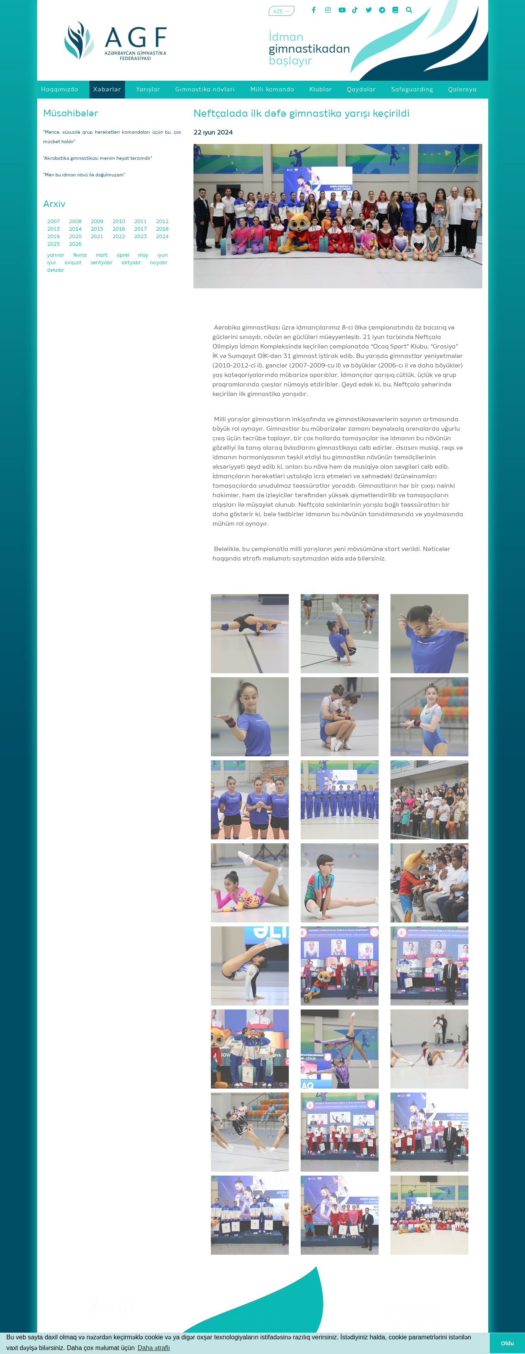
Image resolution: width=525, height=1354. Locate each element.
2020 (76, 236)
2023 (141, 236)
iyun (162, 255)
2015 (97, 229)
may (144, 255)
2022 (119, 236)
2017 (141, 229)
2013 (54, 229)
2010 (119, 221)
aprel (123, 255)
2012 (162, 221)
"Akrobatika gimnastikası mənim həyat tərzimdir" (97, 158)
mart (102, 255)
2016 (119, 229)
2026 (75, 244)
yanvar (56, 255)
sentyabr (102, 262)
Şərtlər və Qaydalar (412, 1322)
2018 (162, 229)
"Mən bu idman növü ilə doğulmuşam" (84, 175)
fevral (80, 255)
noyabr (158, 262)
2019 (54, 236)
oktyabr (131, 262)
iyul (52, 262)
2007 (54, 221)
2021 (97, 236)
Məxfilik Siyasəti (413, 1332)
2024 (162, 236)
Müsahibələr (70, 113)
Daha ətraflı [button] (154, 1348)
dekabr (55, 270)
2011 (141, 221)
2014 (76, 229)
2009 (97, 221)
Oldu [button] (507, 1343)
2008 (76, 221)
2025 (54, 244)
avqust (73, 262)
